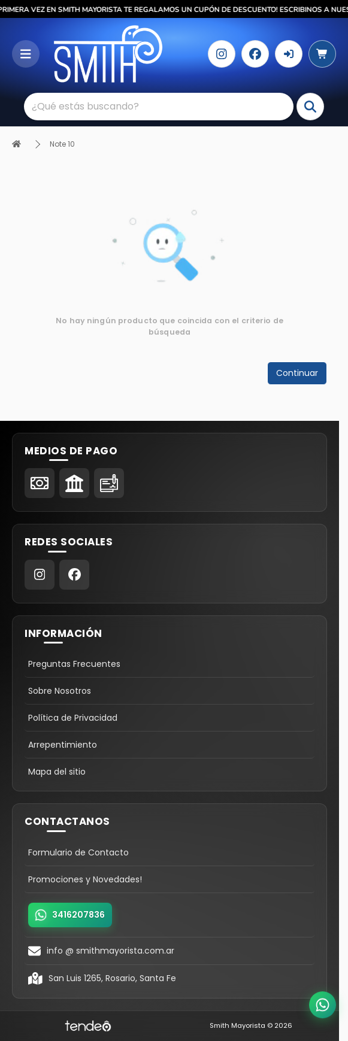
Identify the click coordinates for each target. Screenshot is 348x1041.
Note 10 (62, 144)
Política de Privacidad (72, 718)
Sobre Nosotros (59, 691)
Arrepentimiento (62, 745)
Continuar (297, 373)
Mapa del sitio (57, 772)
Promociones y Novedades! (85, 879)
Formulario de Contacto (78, 852)
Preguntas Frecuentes (74, 664)
